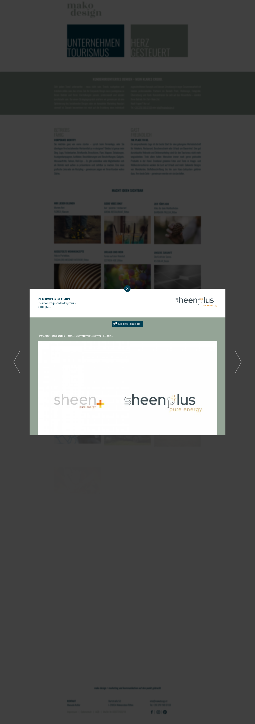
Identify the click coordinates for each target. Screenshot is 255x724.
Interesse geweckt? (129, 324)
